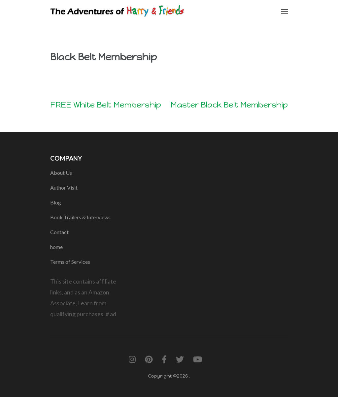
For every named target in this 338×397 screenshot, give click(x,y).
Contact (59, 232)
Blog (55, 202)
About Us (61, 172)
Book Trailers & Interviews (80, 217)
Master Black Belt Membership (229, 104)
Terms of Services (70, 262)
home (56, 247)
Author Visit (64, 187)
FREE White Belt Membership (105, 104)
